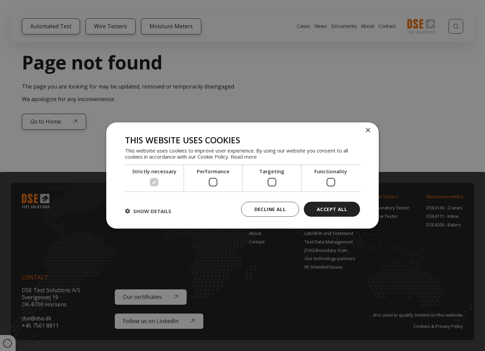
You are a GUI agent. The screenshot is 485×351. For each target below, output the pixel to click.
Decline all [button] (270, 209)
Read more (244, 156)
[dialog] (242, 175)
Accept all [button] (332, 209)
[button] (148, 210)
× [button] (367, 130)
